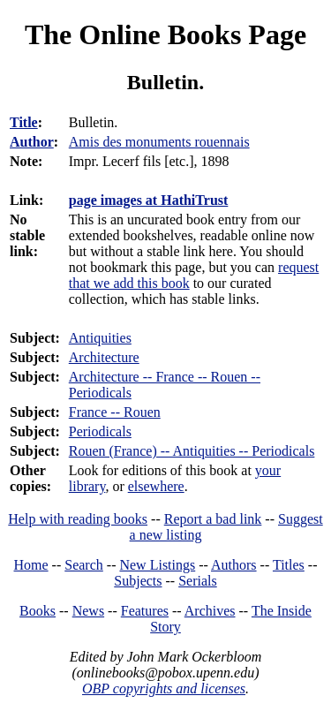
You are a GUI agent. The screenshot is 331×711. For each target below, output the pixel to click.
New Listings (157, 564)
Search (83, 564)
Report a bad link (213, 518)
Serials (197, 580)
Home (31, 564)
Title (24, 122)
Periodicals (100, 431)
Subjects (138, 580)
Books (37, 610)
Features (145, 610)
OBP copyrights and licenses (163, 688)
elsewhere (156, 486)
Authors (234, 564)
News (88, 610)
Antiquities (100, 337)
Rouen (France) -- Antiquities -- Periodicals (192, 450)
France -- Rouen (115, 412)
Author (32, 141)
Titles (289, 564)
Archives (210, 610)
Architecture (104, 357)
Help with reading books (77, 518)
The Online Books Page (165, 34)
